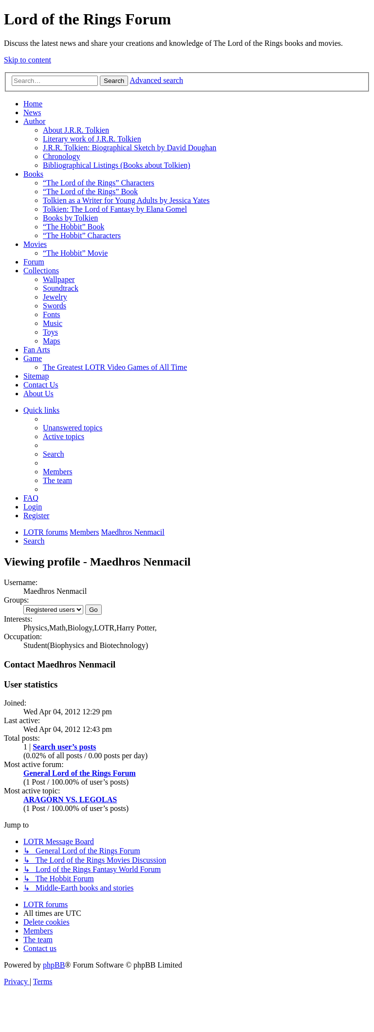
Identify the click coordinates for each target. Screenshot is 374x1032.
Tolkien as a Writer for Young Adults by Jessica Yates (126, 200)
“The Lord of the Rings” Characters (98, 183)
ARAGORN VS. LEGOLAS (70, 799)
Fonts (51, 314)
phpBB (54, 965)
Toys (50, 332)
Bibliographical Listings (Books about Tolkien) (116, 165)
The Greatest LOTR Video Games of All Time (115, 367)
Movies (35, 244)
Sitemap (36, 376)
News (32, 112)
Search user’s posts (64, 747)
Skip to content (27, 60)
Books (33, 174)
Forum (33, 262)
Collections (41, 270)
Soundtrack (60, 288)
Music (52, 323)
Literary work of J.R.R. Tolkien (92, 139)
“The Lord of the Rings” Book (90, 191)
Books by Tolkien (70, 218)
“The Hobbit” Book (73, 227)
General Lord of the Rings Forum (79, 773)
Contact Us (40, 385)
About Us (38, 393)
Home (32, 104)
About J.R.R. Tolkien (76, 130)
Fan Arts (36, 349)
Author (34, 121)
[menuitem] (72, 428)
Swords (54, 306)
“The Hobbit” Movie (75, 253)
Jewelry (55, 297)
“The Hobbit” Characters (82, 235)
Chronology (61, 156)
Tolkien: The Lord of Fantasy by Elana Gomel (115, 209)
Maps (51, 341)
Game (32, 358)
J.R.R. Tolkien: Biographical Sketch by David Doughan (129, 147)
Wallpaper (59, 279)
